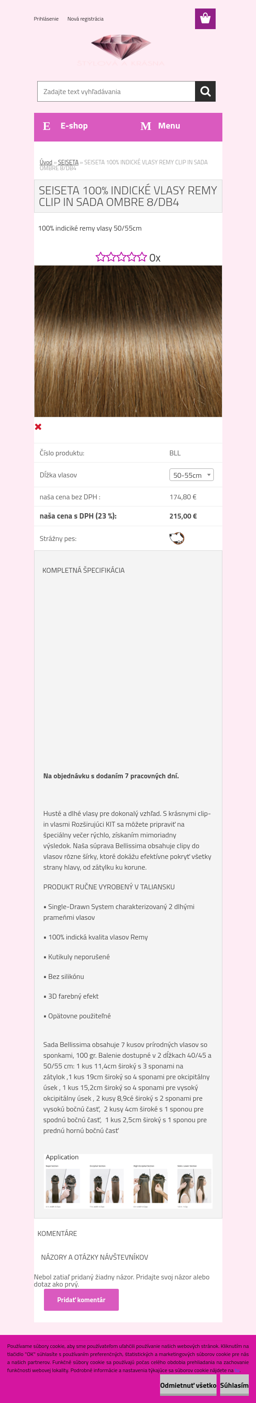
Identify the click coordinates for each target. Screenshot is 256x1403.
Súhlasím (234, 1385)
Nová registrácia (85, 18)
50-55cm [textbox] (188, 475)
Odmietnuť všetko (188, 1385)
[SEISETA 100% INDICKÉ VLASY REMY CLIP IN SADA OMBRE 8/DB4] (128, 269)
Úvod (46, 162)
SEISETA (68, 162)
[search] (205, 91)
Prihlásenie (47, 18)
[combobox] (191, 474)
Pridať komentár (81, 1300)
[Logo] (122, 52)
